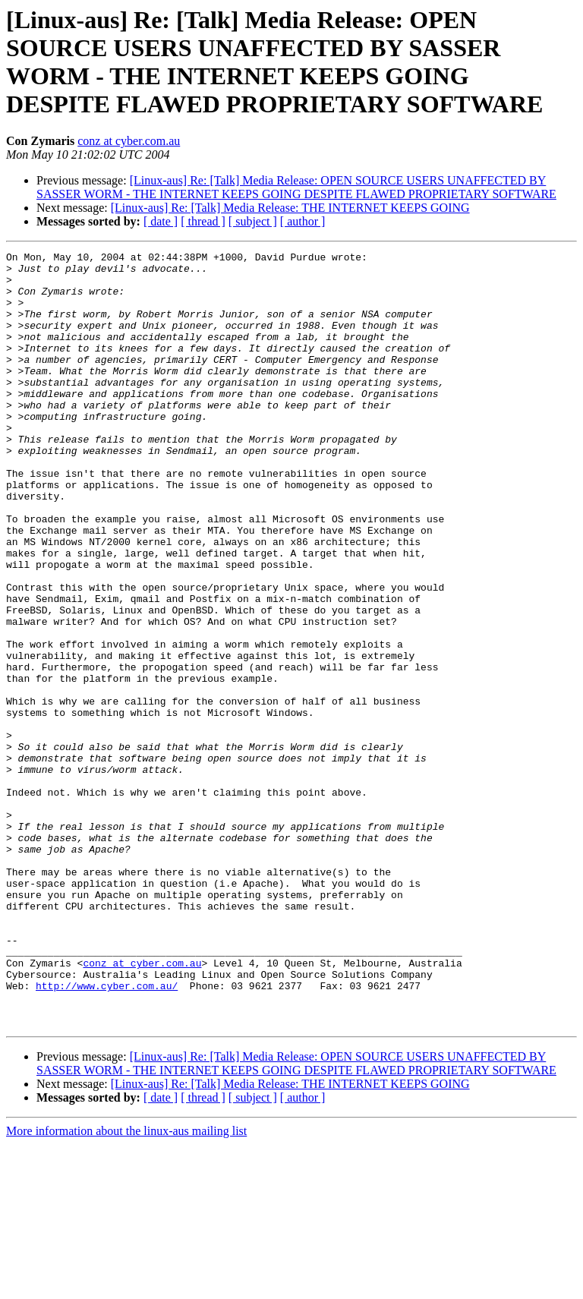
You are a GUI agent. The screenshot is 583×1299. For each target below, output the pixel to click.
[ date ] (160, 221)
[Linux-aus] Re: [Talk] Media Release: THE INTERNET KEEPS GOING (290, 207)
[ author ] (303, 221)
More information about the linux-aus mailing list (126, 1285)
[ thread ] (203, 221)
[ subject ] (252, 221)
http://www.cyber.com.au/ (107, 1133)
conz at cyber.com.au (128, 140)
